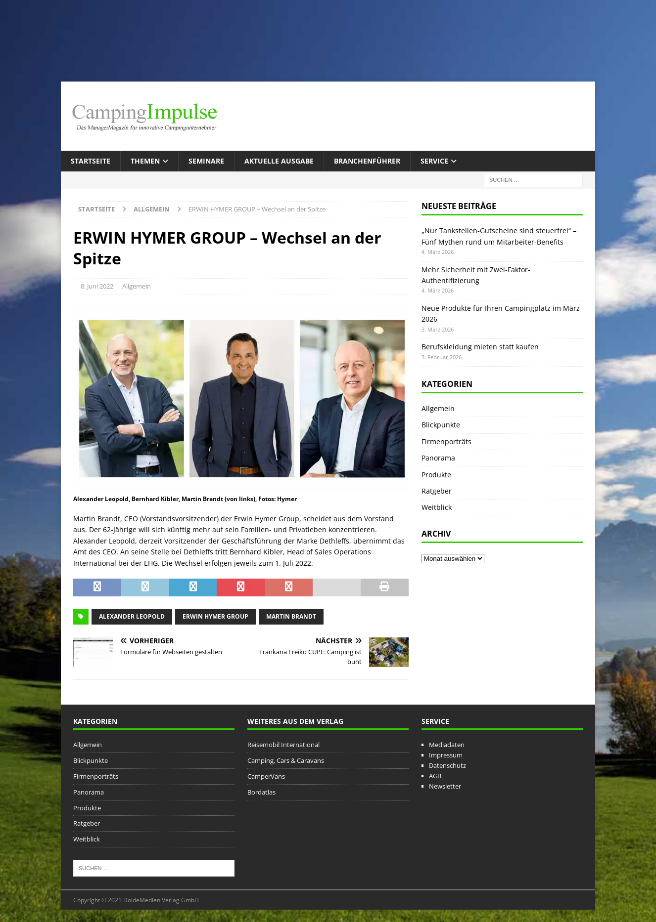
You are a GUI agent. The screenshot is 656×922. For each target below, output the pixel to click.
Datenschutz (447, 765)
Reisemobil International (283, 744)
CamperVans (266, 776)
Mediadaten (447, 744)
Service (434, 161)
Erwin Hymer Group (215, 616)
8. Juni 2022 (97, 286)
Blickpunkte (441, 424)
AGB (435, 775)
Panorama (438, 457)
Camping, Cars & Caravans (285, 760)
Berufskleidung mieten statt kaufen (480, 346)
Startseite (90, 161)
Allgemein (136, 286)
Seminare (206, 161)
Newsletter (445, 786)
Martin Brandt (291, 616)
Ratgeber (437, 491)
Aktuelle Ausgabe (279, 161)
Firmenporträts (446, 441)
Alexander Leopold (132, 616)
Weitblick (437, 507)
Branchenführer (367, 161)
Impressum (446, 755)
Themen (145, 161)
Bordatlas (261, 792)
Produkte (436, 474)
